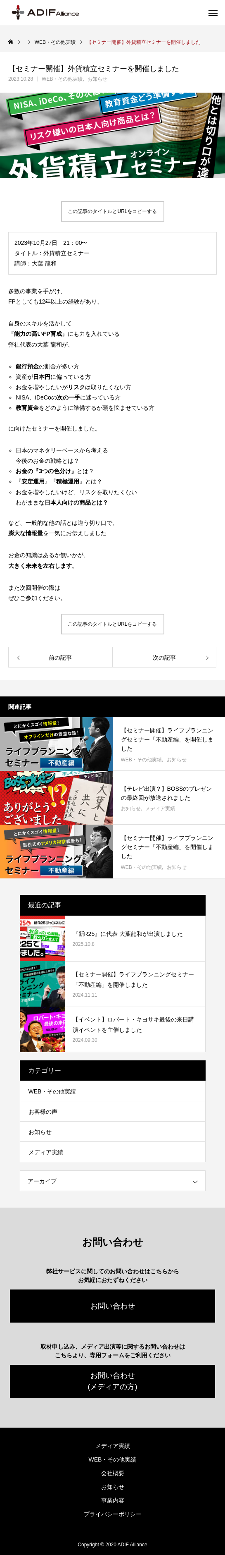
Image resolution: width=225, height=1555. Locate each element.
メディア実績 (160, 808)
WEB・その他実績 (62, 79)
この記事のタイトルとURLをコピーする (112, 211)
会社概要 (112, 1473)
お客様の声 (42, 1111)
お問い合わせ (112, 1306)
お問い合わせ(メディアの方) (112, 1381)
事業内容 (112, 1500)
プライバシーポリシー (113, 1514)
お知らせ (97, 79)
